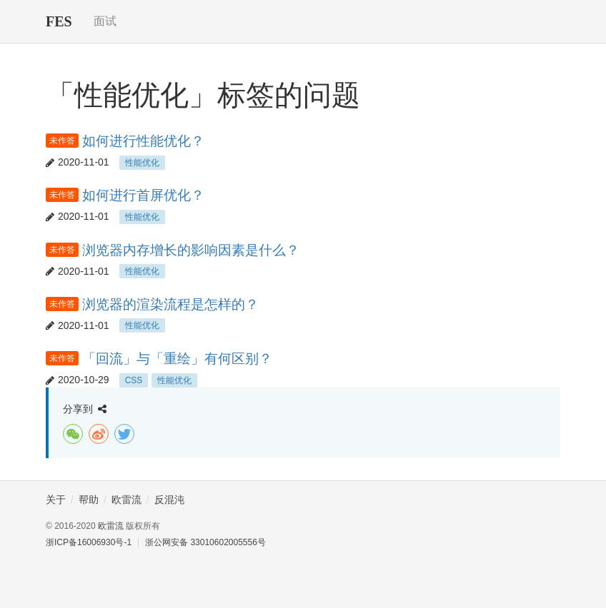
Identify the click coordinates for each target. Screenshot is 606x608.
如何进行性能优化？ (143, 140)
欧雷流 (111, 526)
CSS (134, 380)
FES (59, 21)
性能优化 (142, 163)
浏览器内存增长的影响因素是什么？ (190, 250)
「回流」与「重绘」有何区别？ (177, 358)
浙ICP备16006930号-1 (88, 542)
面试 (105, 21)
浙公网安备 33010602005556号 (205, 542)
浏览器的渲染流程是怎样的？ (170, 304)
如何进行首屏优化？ (143, 195)
